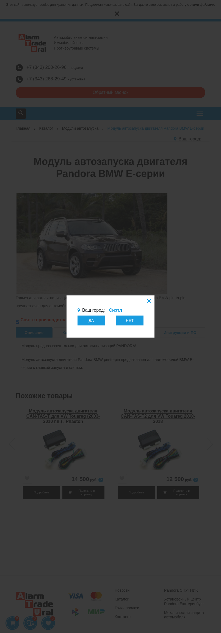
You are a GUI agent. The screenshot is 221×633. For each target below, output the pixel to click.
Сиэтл (115, 310)
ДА (91, 320)
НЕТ (130, 320)
